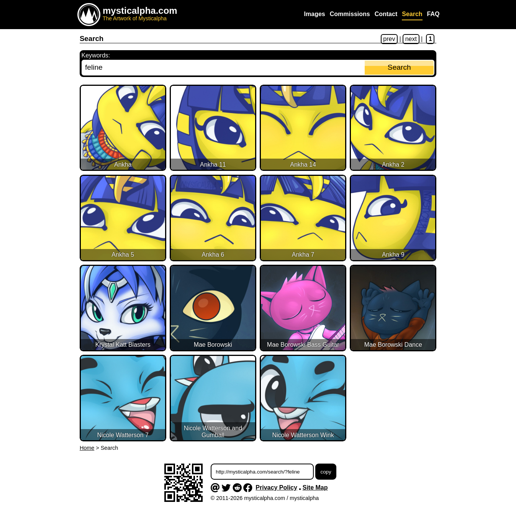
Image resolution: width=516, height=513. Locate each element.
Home (87, 448)
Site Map (315, 487)
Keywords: (96, 55)
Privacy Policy (276, 487)
